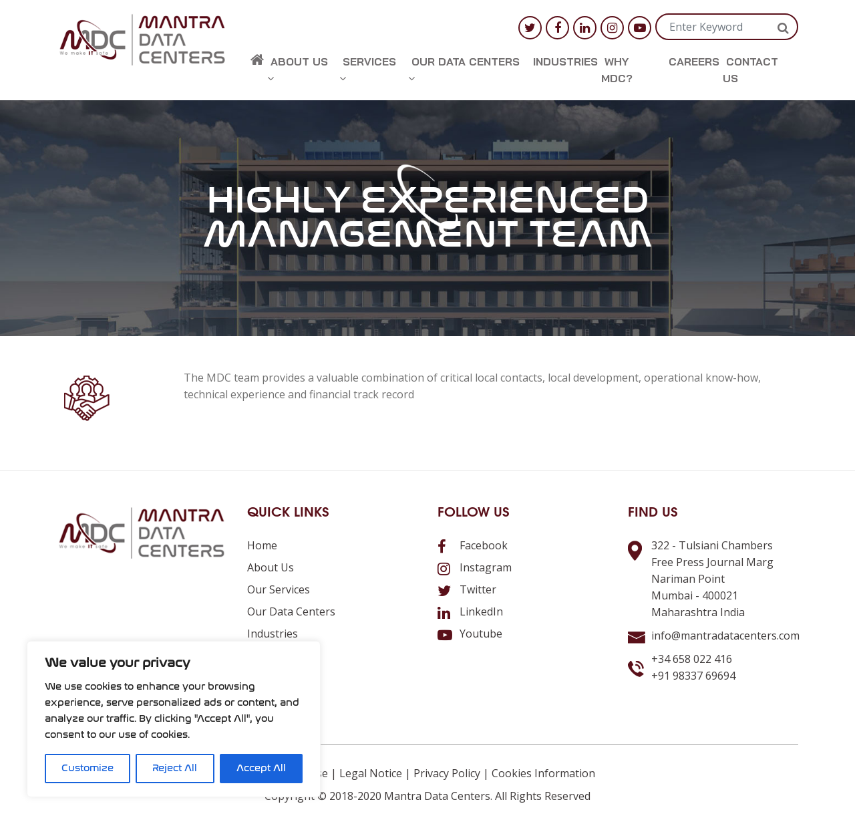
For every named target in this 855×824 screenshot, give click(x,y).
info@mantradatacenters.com (725, 635)
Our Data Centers (464, 69)
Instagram (475, 567)
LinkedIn (470, 611)
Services (367, 69)
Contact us (750, 70)
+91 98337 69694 (693, 675)
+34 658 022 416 (691, 659)
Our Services (278, 589)
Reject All (174, 768)
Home (262, 545)
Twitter (467, 589)
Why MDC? (617, 70)
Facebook (473, 545)
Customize (87, 768)
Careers (694, 61)
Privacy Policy (446, 773)
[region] (174, 719)
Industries (565, 61)
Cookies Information (543, 773)
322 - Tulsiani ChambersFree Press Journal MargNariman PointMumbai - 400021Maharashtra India (712, 579)
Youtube (470, 633)
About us (297, 69)
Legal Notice (370, 773)
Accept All (261, 768)
